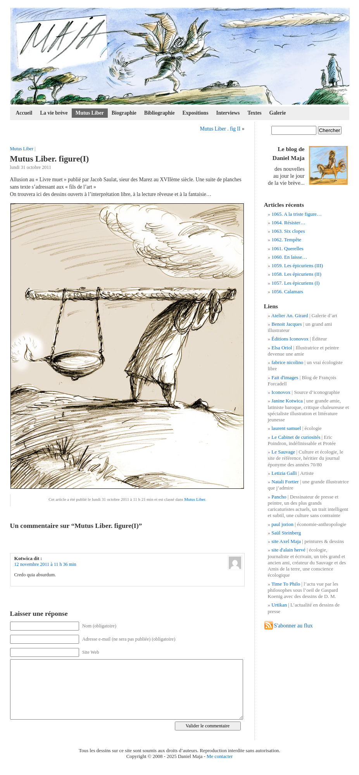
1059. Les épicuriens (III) (297, 265)
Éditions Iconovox (290, 339)
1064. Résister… (288, 222)
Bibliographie (159, 113)
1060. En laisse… (289, 257)
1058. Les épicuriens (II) (296, 274)
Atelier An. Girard (289, 315)
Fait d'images (284, 377)
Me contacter (220, 756)
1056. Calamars (287, 291)
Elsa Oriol (281, 348)
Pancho (278, 497)
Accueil (24, 113)
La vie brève (53, 113)
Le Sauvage (283, 452)
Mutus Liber (90, 113)
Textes (254, 113)
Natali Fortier (285, 482)
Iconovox (280, 392)
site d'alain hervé (288, 550)
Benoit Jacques (286, 324)
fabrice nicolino (287, 362)
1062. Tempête (286, 239)
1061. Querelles (287, 248)
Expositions (196, 113)
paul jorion (282, 524)
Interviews (228, 113)
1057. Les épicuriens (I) (295, 283)
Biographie (124, 113)
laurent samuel (286, 428)
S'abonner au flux (293, 625)
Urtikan (279, 605)
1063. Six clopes (288, 231)
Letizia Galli (284, 473)
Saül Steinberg (286, 533)
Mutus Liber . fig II (220, 129)
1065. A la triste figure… (296, 214)
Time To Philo (285, 584)
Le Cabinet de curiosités (295, 437)
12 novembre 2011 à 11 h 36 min (45, 564)
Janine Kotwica (287, 401)
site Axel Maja (286, 541)
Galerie (277, 113)
